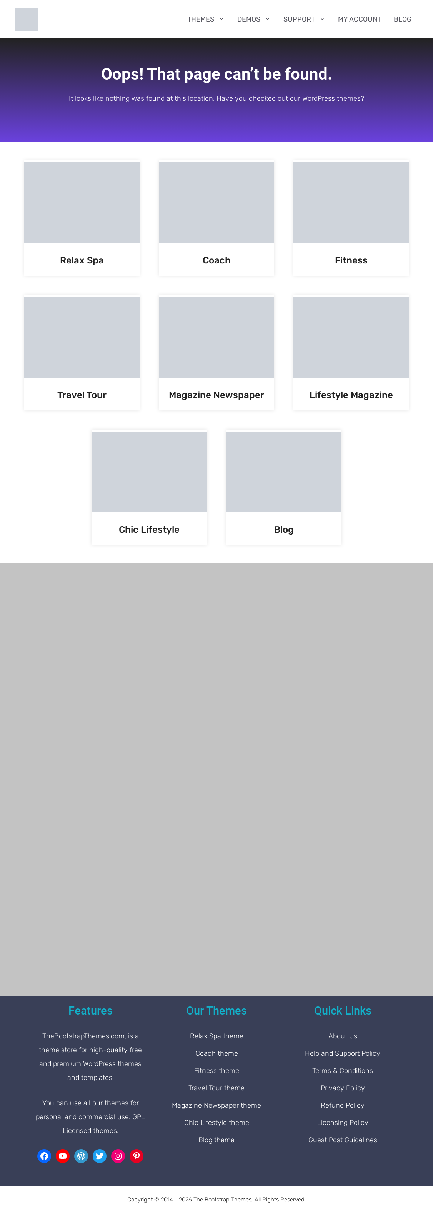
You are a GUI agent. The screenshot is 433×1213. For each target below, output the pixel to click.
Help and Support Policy (342, 1053)
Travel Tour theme (216, 1088)
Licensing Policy (342, 1122)
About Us (342, 1036)
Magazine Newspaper (216, 395)
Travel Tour (82, 395)
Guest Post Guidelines (342, 1140)
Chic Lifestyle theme (216, 1122)
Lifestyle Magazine (351, 395)
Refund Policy (343, 1105)
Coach (217, 260)
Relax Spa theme (216, 1036)
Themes (209, 19)
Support (307, 19)
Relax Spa (82, 260)
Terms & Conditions (342, 1070)
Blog (402, 19)
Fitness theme (216, 1070)
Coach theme (216, 1053)
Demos (257, 19)
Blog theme (216, 1140)
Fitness (351, 260)
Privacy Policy (343, 1088)
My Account (359, 19)
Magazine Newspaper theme (216, 1105)
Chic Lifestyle (149, 529)
